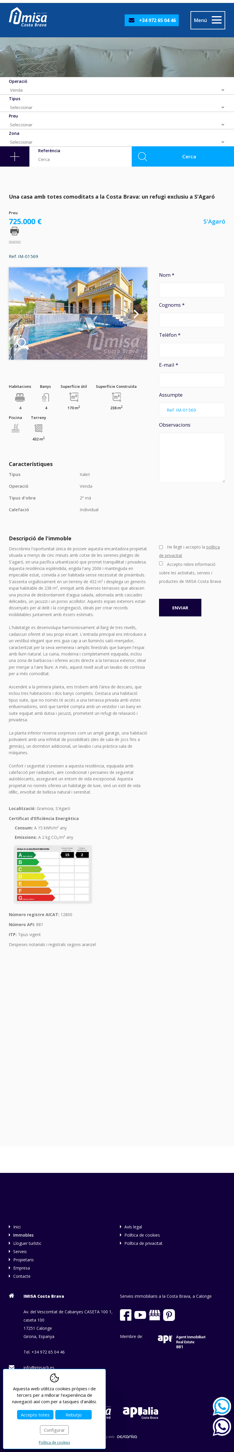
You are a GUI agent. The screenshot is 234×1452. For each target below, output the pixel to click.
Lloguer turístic (27, 1243)
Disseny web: (117, 1437)
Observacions (192, 452)
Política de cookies (142, 1235)
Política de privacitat (143, 1243)
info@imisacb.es (39, 1367)
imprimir (15, 241)
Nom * (192, 284)
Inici (17, 1227)
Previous (20, 313)
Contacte (22, 1276)
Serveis (20, 1251)
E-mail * (192, 374)
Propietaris (23, 1259)
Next (136, 313)
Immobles (23, 1235)
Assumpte (192, 404)
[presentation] (183, 513)
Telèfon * (192, 344)
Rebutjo (74, 1415)
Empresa (21, 1268)
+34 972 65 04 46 (157, 20)
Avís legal (133, 1227)
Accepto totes (35, 1415)
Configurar (54, 1430)
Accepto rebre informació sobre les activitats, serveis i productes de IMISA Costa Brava (190, 572)
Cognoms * (192, 314)
